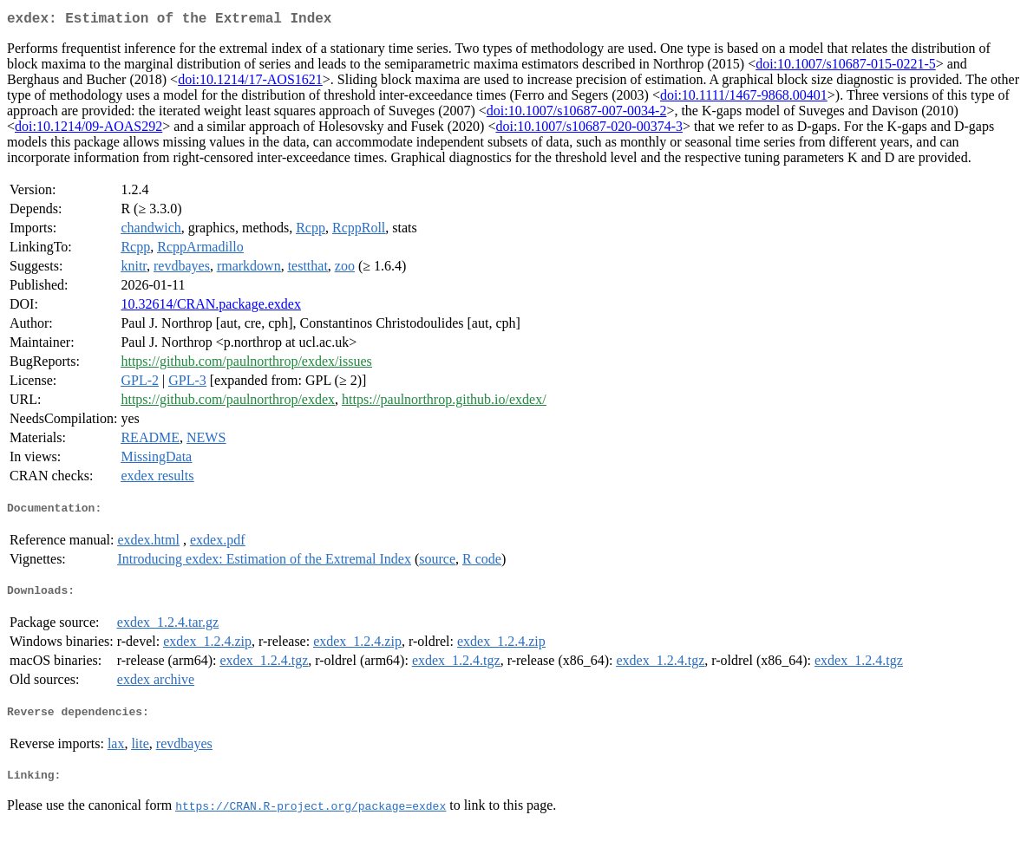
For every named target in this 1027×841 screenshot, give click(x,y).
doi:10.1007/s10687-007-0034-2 (577, 114)
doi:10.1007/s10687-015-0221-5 (846, 67)
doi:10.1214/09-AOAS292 (88, 129)
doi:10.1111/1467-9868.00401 (743, 98)
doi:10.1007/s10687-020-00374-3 (589, 129)
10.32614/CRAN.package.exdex (211, 307)
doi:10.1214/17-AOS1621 (250, 82)
